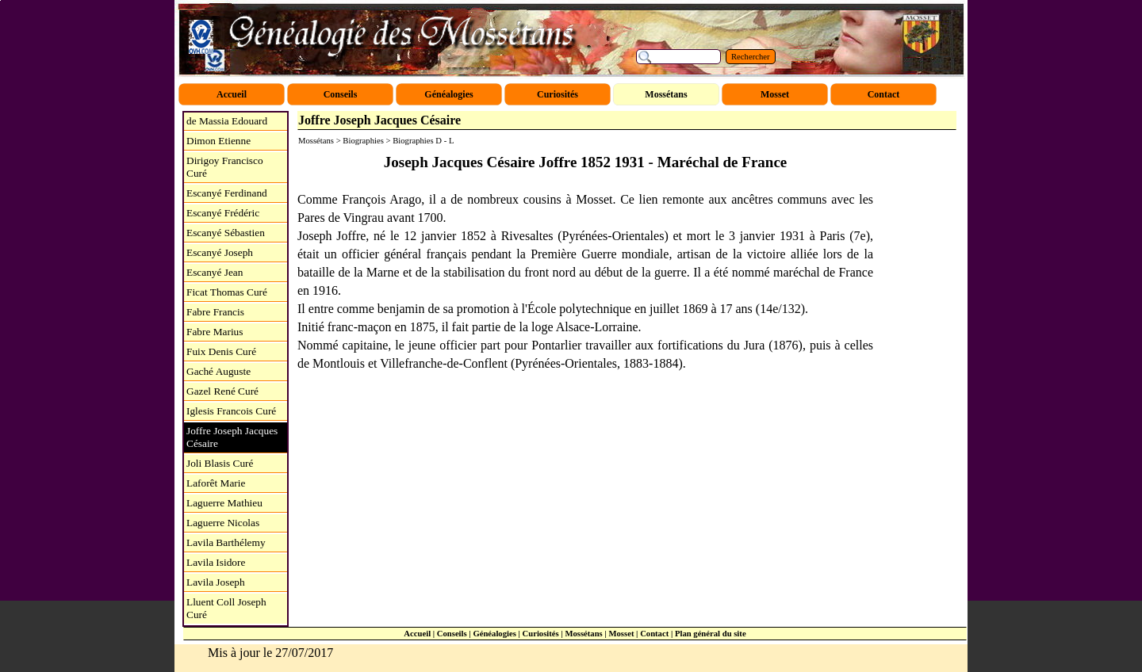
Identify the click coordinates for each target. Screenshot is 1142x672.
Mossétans (583, 633)
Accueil (417, 633)
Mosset (621, 633)
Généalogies (494, 633)
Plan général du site (710, 633)
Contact (654, 633)
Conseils (452, 633)
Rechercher (750, 56)
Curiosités (541, 633)
